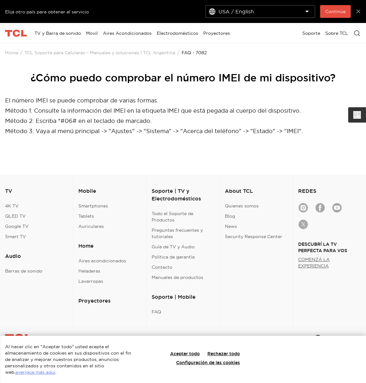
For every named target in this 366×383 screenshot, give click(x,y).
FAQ (156, 312)
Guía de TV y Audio (173, 247)
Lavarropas (90, 281)
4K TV (12, 206)
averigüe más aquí (35, 372)
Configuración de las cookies (208, 362)
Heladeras (89, 271)
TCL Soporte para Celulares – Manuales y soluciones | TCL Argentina (100, 53)
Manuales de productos (177, 277)
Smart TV (15, 236)
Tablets (86, 216)
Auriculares (91, 226)
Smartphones (93, 206)
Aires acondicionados (102, 261)
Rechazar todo (223, 354)
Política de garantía (173, 257)
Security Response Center (253, 236)
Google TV (17, 226)
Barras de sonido (23, 271)
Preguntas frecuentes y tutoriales (177, 233)
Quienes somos (242, 206)
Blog (230, 216)
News (231, 226)
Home (11, 53)
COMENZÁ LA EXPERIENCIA (314, 263)
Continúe (335, 11)
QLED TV (15, 216)
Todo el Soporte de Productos (172, 217)
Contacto (162, 267)
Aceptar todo (185, 354)
